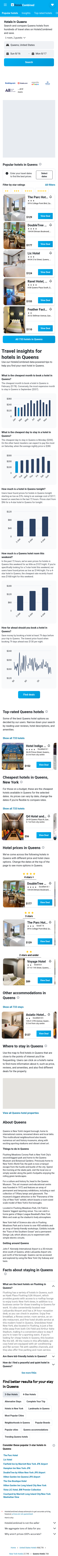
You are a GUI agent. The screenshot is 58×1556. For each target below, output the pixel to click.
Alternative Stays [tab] (13, 1401)
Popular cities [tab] (11, 1430)
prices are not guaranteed (22, 1514)
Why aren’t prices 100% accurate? (30, 1534)
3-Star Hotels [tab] (11, 1394)
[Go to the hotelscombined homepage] (23, 4)
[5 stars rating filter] (42, 191)
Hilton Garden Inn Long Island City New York (24, 1485)
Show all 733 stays (13, 1007)
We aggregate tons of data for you (30, 1528)
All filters (50, 184)
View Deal (45, 216)
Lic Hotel (7, 1459)
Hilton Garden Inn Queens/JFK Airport (21, 1477)
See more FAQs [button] (29, 1373)
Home (13, 1548)
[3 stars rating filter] (16, 191)
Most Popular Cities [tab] (14, 1415)
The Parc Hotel (10, 1455)
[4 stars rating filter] (28, 191)
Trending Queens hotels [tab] (16, 1437)
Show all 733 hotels (14, 738)
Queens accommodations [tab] (35, 1430)
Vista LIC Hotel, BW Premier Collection (22, 1489)
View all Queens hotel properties (21, 1113)
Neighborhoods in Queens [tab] (17, 1422)
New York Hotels (16, 1554)
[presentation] (40, 164)
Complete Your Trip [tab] (36, 1401)
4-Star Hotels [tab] (29, 1394)
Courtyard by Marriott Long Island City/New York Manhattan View (27, 1495)
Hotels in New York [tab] (14, 1408)
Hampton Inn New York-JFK (16, 1468)
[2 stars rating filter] (7, 191)
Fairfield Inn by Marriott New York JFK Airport (25, 1464)
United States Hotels (27, 1548)
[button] (5, 4)
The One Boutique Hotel (15, 1481)
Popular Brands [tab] (42, 1422)
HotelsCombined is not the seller (30, 1523)
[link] (29, 339)
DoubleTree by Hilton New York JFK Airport (24, 1472)
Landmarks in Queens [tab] (38, 1408)
